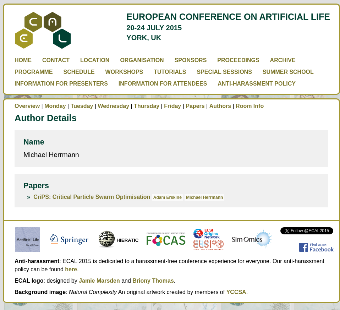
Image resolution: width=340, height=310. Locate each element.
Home (23, 60)
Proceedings (238, 60)
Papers (195, 106)
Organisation (142, 60)
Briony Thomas (153, 281)
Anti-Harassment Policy (257, 84)
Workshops (124, 72)
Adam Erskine (167, 197)
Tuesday (82, 106)
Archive (283, 60)
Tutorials (170, 72)
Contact (56, 60)
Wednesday (113, 106)
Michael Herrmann (204, 197)
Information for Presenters (61, 84)
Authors (220, 106)
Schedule (79, 72)
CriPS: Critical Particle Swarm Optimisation (91, 197)
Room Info (250, 106)
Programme (34, 72)
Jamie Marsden (99, 281)
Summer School (288, 72)
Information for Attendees (163, 84)
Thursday (146, 106)
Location (94, 60)
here (71, 269)
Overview (27, 106)
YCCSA (236, 292)
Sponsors (191, 60)
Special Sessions (224, 72)
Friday (172, 106)
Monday (55, 106)
